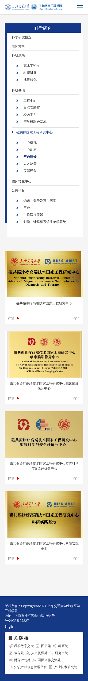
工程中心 (30, 100)
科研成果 (18, 55)
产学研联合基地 (34, 121)
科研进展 (30, 72)
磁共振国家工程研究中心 (34, 132)
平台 (26, 207)
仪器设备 (30, 170)
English (10, 626)
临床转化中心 (21, 181)
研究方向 (18, 46)
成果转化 (30, 79)
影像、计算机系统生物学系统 (44, 221)
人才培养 (30, 163)
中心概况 (30, 142)
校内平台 (30, 114)
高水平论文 (31, 65)
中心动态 (30, 149)
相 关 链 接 (18, 638)
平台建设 (30, 156)
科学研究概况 (21, 37)
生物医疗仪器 (33, 214)
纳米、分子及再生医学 (39, 200)
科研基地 (18, 90)
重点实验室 (31, 107)
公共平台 (18, 190)
